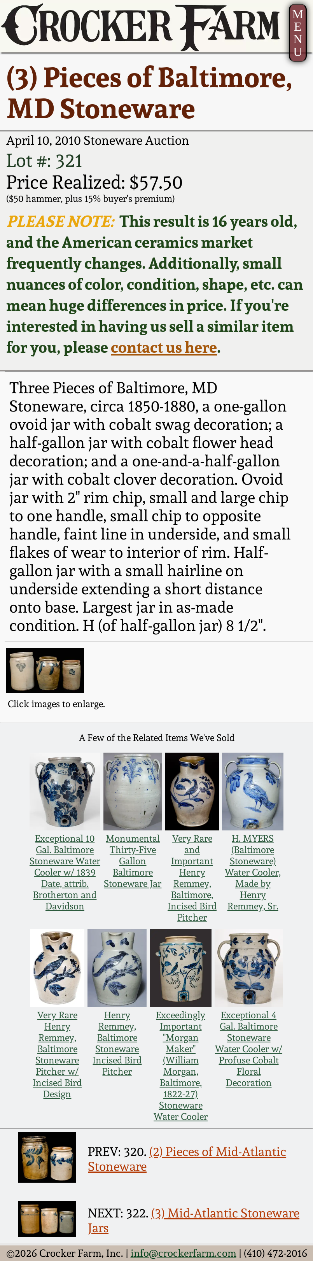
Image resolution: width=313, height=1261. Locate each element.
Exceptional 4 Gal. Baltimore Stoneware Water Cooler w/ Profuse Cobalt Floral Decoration (248, 1048)
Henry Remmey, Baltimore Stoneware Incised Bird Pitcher (117, 1043)
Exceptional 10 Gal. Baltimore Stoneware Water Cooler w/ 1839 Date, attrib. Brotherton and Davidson (65, 872)
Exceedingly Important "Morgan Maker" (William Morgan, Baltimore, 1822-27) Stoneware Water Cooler (181, 1065)
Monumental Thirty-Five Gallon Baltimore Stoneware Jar (132, 861)
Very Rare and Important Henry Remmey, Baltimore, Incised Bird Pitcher (192, 878)
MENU (297, 33)
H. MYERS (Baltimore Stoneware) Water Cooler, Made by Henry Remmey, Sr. (253, 872)
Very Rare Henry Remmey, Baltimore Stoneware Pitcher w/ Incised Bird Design (57, 1054)
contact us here (164, 346)
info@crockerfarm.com (183, 1253)
